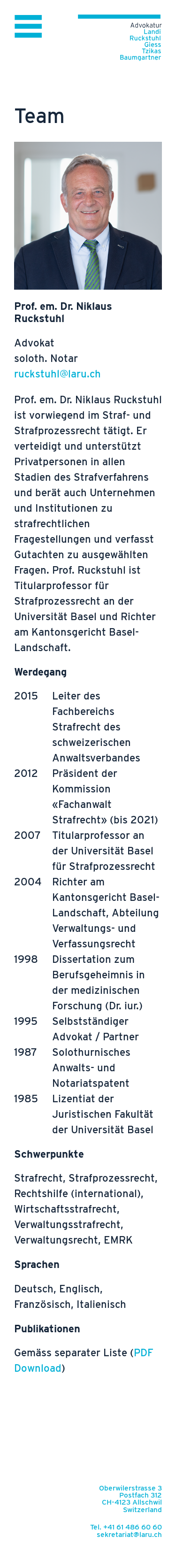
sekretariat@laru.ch (129, 1534)
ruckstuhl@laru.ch (57, 374)
